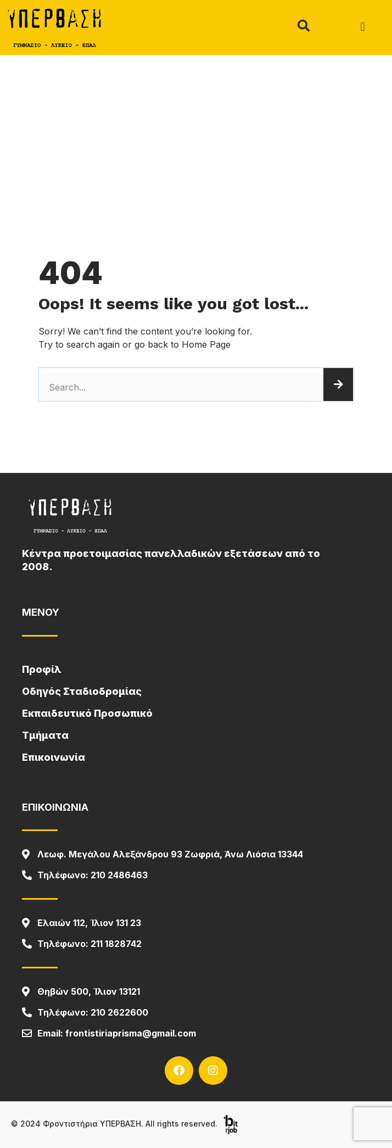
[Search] (338, 384)
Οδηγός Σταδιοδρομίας (82, 691)
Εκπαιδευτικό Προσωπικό (87, 713)
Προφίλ (41, 669)
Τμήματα (45, 735)
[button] (362, 27)
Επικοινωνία (53, 757)
